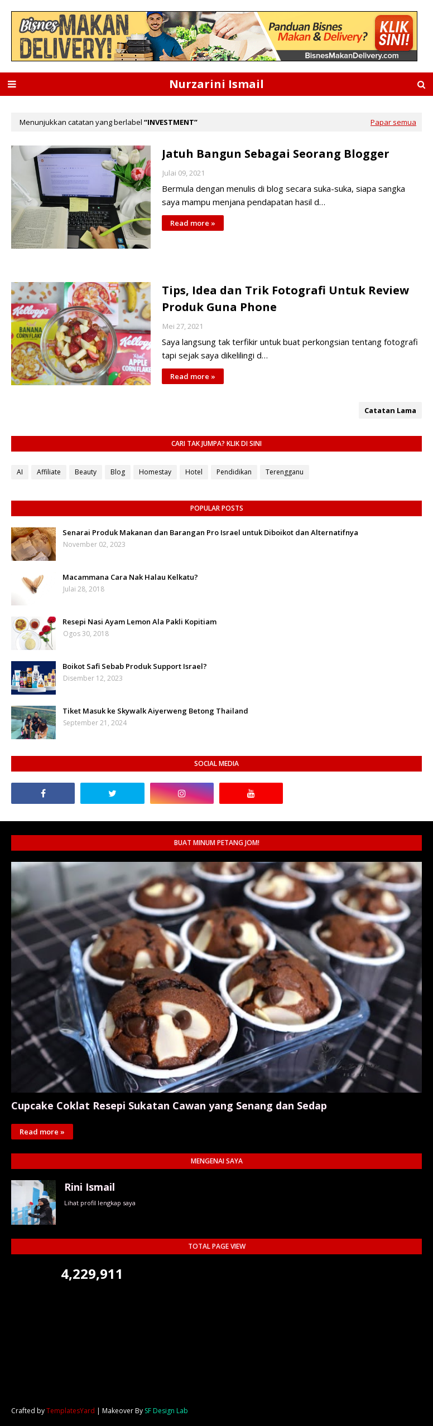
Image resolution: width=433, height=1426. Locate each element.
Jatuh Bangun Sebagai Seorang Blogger (275, 153)
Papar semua (393, 122)
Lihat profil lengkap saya (100, 1203)
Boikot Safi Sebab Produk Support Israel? (134, 666)
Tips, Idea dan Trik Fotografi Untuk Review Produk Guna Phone (285, 298)
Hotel (194, 472)
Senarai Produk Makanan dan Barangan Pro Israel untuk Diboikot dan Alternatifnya (210, 532)
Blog (117, 472)
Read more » (192, 223)
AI (20, 472)
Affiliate (49, 472)
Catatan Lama (390, 410)
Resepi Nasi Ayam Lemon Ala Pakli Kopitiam (139, 622)
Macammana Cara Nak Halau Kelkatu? (130, 577)
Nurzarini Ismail (216, 83)
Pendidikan (234, 472)
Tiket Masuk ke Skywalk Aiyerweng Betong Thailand (155, 711)
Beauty (86, 472)
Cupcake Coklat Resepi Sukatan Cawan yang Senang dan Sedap (169, 1105)
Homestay (155, 472)
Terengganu (285, 472)
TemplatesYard (70, 1410)
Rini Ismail (89, 1187)
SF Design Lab (166, 1410)
